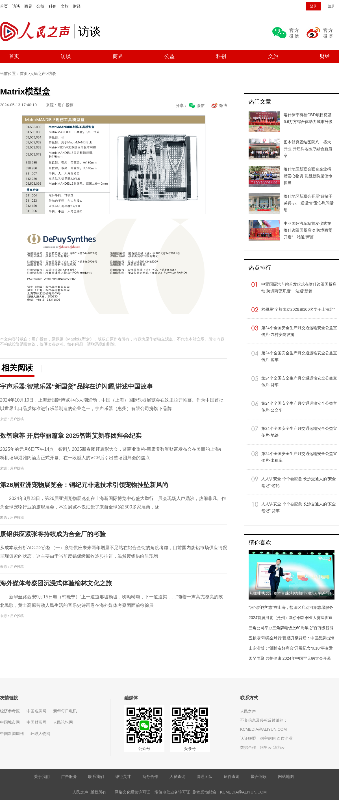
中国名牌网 (36, 711)
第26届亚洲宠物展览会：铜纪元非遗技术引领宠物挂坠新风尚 (84, 484)
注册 (331, 6)
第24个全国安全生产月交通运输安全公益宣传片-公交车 (299, 406)
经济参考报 (10, 711)
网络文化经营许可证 (132, 792)
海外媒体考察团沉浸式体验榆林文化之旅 (56, 583)
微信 (201, 105)
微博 (223, 105)
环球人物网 (40, 733)
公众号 (144, 748)
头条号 (190, 748)
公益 (40, 6)
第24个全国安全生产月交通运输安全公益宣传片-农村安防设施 (299, 331)
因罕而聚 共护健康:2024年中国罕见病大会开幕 (290, 658)
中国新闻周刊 (12, 733)
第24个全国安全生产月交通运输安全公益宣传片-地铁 (299, 431)
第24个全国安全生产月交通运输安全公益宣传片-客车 (299, 356)
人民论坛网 (63, 722)
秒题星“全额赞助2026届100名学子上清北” (298, 309)
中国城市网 (10, 722)
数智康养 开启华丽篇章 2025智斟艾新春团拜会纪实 (71, 435)
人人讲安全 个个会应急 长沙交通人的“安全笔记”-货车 (298, 507)
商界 (28, 6)
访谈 (16, 6)
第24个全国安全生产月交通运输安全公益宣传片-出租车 (299, 457)
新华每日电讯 (65, 711)
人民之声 (37, 31)
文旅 (65, 6)
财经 (77, 6)
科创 (52, 6)
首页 (4, 6)
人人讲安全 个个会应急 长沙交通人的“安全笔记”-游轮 (298, 482)
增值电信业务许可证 (172, 792)
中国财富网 (36, 722)
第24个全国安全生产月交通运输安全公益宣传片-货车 (299, 381)
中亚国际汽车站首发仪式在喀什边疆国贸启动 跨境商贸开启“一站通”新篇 (298, 287)
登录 (313, 6)
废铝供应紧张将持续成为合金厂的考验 (53, 534)
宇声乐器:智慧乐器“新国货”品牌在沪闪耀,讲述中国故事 (76, 386)
